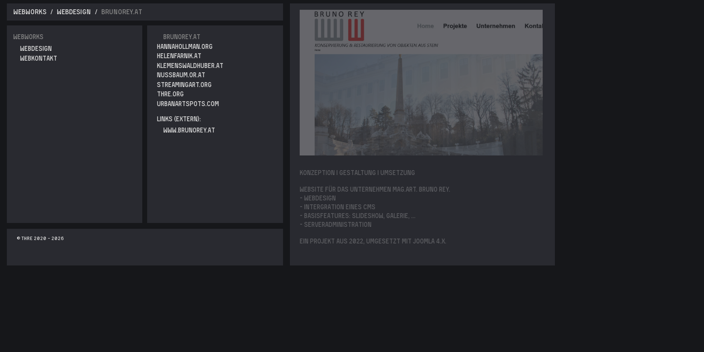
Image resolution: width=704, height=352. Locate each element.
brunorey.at (181, 36)
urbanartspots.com (188, 103)
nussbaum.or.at (181, 74)
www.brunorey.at (189, 130)
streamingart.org (184, 84)
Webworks (28, 36)
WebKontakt (38, 58)
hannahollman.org (185, 46)
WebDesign (36, 48)
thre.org (170, 93)
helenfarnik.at (179, 55)
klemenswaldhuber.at (190, 65)
